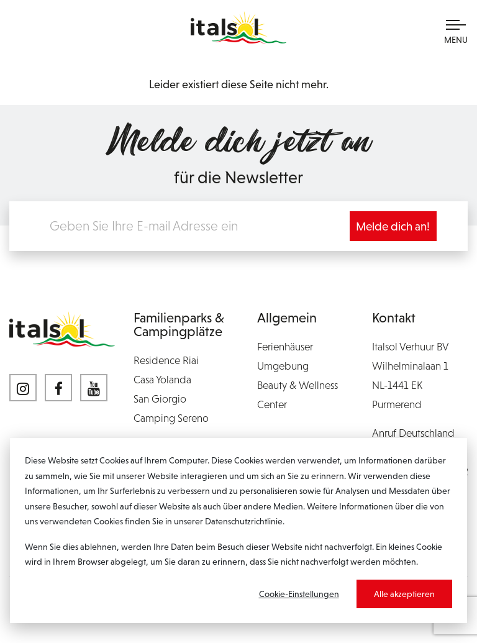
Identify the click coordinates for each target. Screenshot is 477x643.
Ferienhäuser (285, 346)
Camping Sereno (171, 418)
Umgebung (283, 366)
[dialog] (238, 530)
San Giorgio (160, 399)
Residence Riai (166, 360)
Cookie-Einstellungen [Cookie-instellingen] (299, 594)
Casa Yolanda (162, 379)
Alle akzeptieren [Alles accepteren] (404, 594)
